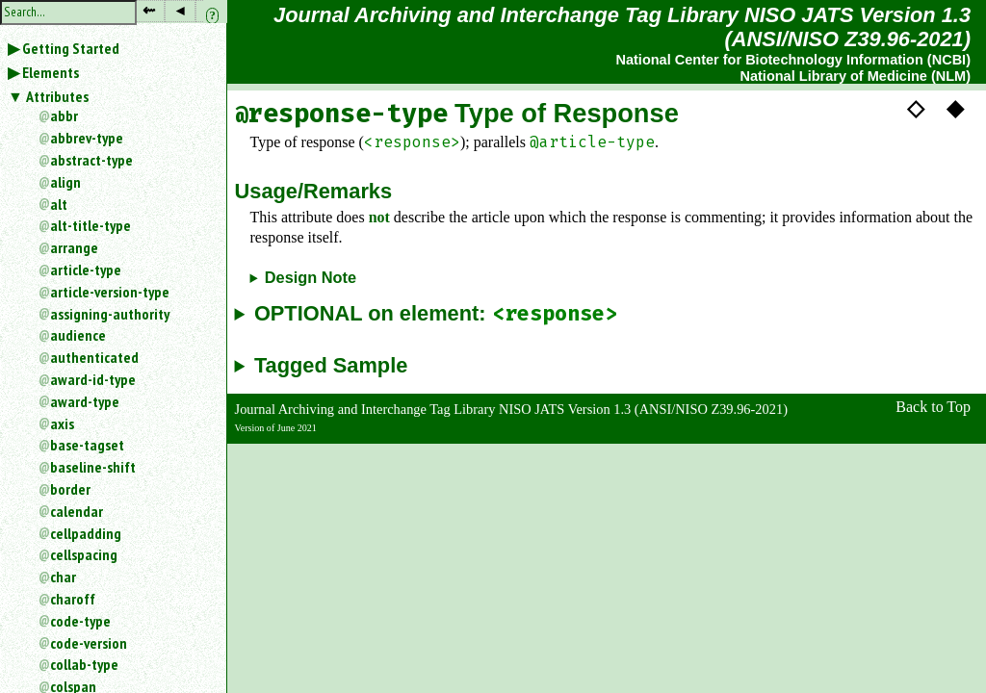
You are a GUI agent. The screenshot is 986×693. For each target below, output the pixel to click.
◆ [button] (955, 107)
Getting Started (70, 48)
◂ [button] (180, 10)
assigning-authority (109, 313)
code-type (80, 620)
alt (58, 204)
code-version (88, 643)
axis (62, 423)
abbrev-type (86, 137)
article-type (85, 269)
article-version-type (109, 291)
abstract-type (91, 159)
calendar (76, 511)
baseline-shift (93, 466)
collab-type (84, 664)
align (65, 182)
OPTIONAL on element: (435, 314)
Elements (50, 72)
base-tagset (87, 444)
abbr (64, 115)
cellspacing (83, 554)
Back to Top (933, 406)
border (70, 489)
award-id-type (93, 379)
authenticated (94, 357)
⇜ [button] (149, 10)
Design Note (310, 277)
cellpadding (85, 533)
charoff (72, 598)
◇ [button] (915, 107)
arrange (74, 247)
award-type (84, 401)
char (63, 576)
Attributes (57, 96)
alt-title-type (90, 225)
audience (78, 335)
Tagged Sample (330, 365)
